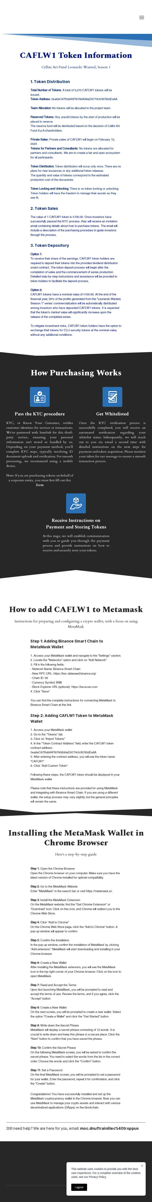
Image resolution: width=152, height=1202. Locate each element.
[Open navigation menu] (142, 17)
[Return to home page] (22, 17)
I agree (79, 1187)
